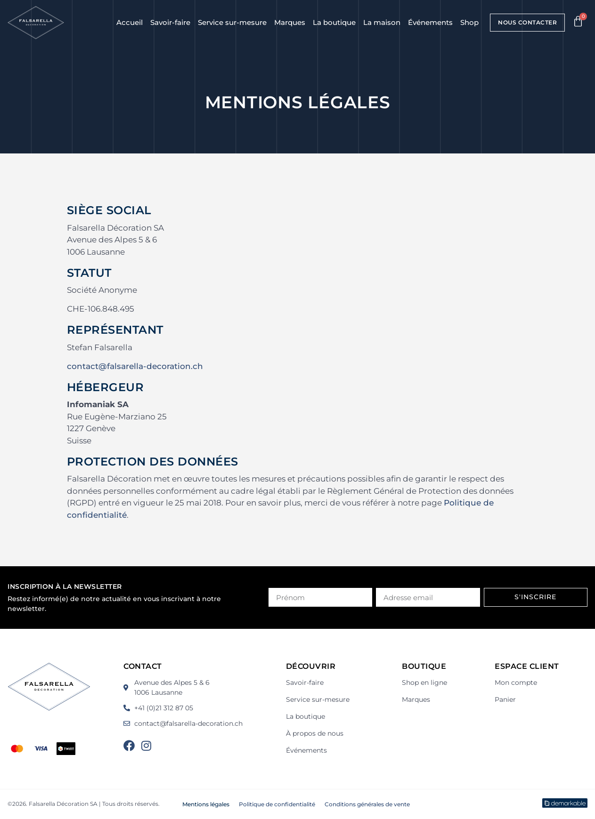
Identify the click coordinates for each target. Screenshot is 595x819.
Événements (430, 22)
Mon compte (516, 682)
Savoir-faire (170, 22)
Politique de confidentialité (277, 804)
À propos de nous (314, 733)
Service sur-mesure (232, 22)
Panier (505, 699)
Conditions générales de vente (367, 804)
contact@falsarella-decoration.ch (135, 366)
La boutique (334, 22)
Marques (289, 22)
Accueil (129, 22)
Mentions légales (205, 804)
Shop (469, 22)
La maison (381, 22)
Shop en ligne (424, 682)
